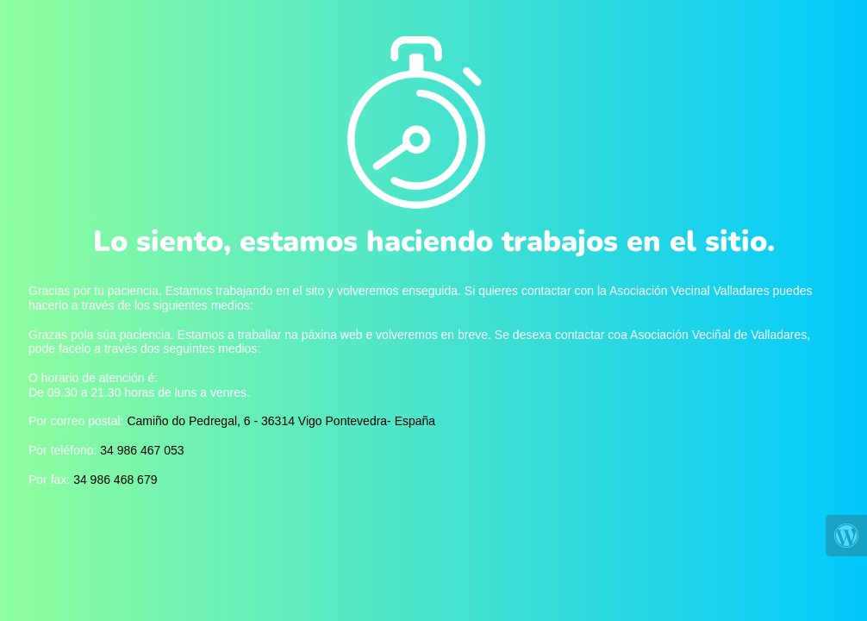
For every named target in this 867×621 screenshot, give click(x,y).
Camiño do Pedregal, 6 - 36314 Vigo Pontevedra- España (281, 421)
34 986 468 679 (115, 479)
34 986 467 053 (142, 450)
